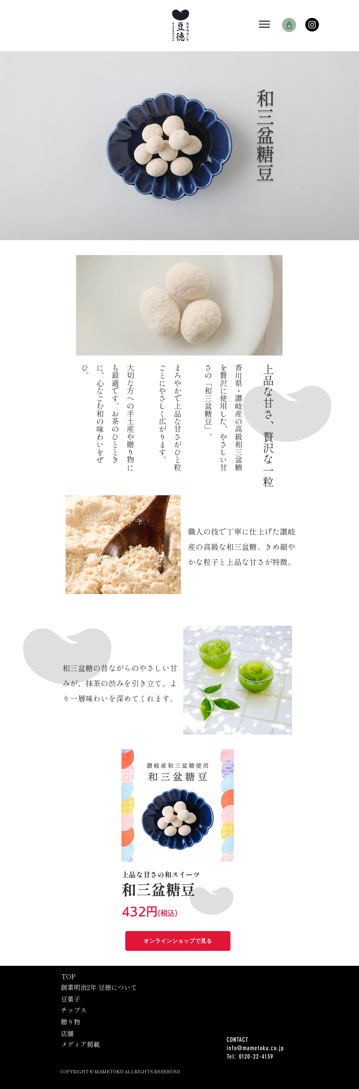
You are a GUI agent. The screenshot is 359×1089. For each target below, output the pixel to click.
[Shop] (289, 25)
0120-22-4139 (256, 1056)
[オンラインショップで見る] (177, 941)
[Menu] (264, 24)
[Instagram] (312, 24)
